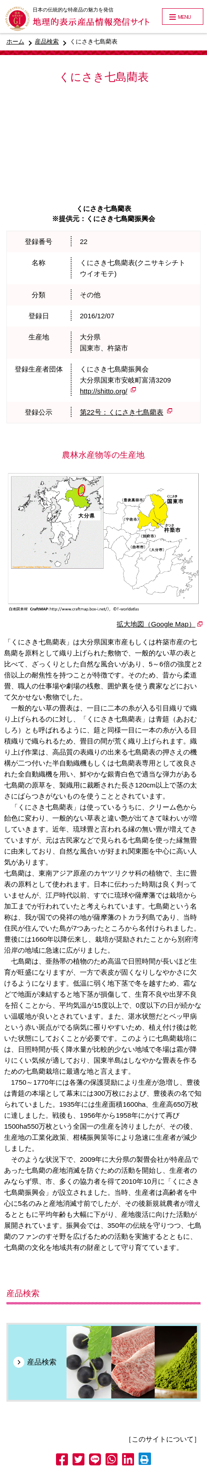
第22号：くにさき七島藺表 (121, 412)
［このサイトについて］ (163, 1439)
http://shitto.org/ (103, 391)
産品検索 (47, 41)
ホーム (15, 41)
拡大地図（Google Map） (156, 624)
